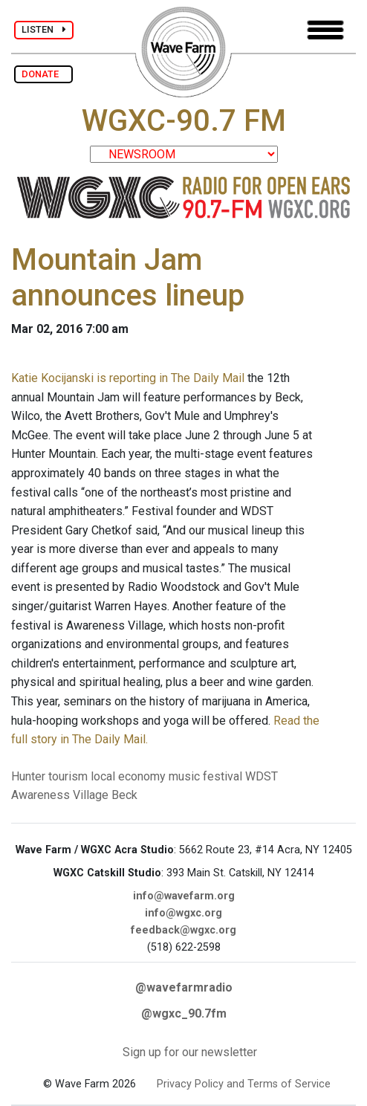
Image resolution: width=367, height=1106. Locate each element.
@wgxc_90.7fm (184, 1013)
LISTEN (44, 29)
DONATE (43, 74)
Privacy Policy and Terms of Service (244, 1084)
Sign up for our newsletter (190, 1052)
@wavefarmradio (184, 987)
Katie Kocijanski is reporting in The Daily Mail (127, 378)
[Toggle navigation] (325, 30)
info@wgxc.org (183, 913)
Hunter (28, 776)
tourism (68, 776)
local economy (128, 776)
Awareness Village (59, 795)
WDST (261, 776)
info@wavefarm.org (184, 896)
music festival (205, 776)
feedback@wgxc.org (183, 930)
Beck (124, 795)
